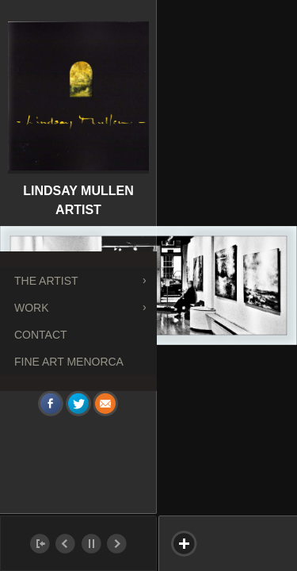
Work (31, 307)
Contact (40, 334)
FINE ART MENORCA (69, 361)
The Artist (46, 280)
